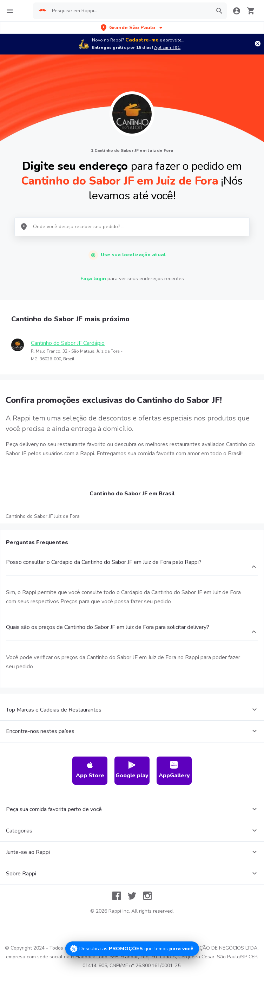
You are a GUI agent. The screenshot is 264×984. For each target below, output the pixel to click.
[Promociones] (132, 948)
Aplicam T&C (167, 47)
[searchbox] (130, 10)
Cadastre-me (142, 40)
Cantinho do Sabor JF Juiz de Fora (43, 516)
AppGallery (174, 770)
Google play (132, 770)
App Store (90, 770)
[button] (132, 27)
